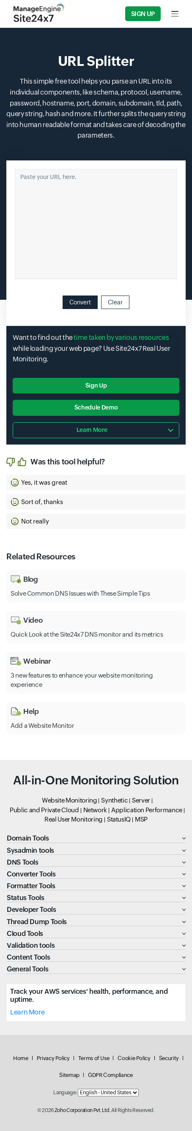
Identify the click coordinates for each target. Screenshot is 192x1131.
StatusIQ (119, 819)
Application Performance (146, 810)
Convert (80, 302)
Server (141, 800)
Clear (115, 302)
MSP (141, 819)
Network (95, 810)
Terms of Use (94, 1058)
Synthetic (114, 800)
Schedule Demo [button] (96, 407)
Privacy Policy (53, 1058)
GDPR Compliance (110, 1075)
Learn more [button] (92, 429)
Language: (65, 1093)
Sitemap (69, 1075)
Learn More (27, 1012)
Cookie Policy (134, 1058)
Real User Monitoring (73, 819)
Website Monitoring (69, 800)
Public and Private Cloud (44, 810)
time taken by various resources (121, 338)
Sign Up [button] (96, 385)
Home (20, 1058)
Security (169, 1058)
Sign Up (143, 13)
